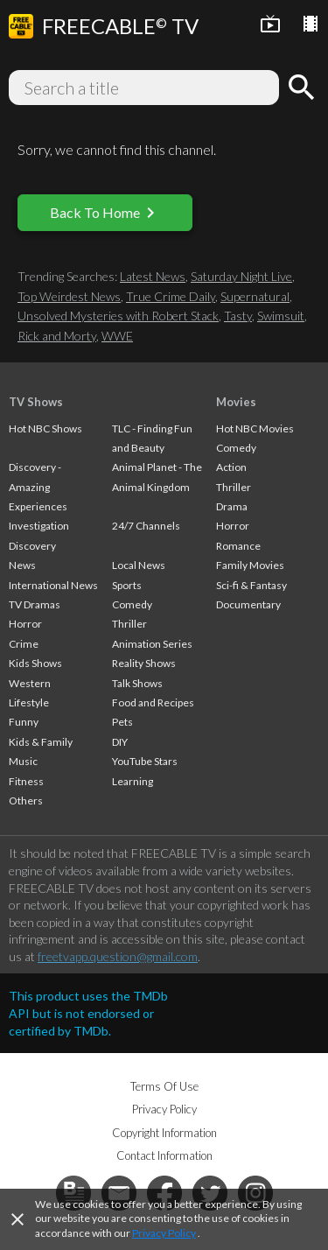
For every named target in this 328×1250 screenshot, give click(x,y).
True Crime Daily (170, 296)
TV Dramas (34, 604)
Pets (122, 721)
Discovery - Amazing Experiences (38, 486)
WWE (117, 335)
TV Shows (36, 402)
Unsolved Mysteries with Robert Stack (118, 315)
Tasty (238, 315)
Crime (23, 643)
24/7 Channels (146, 525)
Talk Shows (137, 683)
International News (53, 585)
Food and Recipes (153, 702)
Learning (132, 781)
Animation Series (152, 643)
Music (23, 761)
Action (231, 467)
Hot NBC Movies (255, 428)
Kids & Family (41, 741)
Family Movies (250, 565)
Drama (232, 506)
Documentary (248, 604)
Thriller (129, 623)
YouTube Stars (145, 761)
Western (30, 683)
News (22, 565)
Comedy (132, 604)
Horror (25, 623)
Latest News (152, 276)
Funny (23, 721)
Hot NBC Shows (45, 428)
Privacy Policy (164, 1232)
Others (26, 800)
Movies (236, 402)
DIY (120, 741)
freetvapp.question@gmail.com (118, 956)
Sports (127, 585)
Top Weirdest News (69, 296)
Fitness (26, 781)
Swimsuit (280, 315)
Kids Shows (35, 663)
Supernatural (255, 296)
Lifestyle (29, 702)
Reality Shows (144, 663)
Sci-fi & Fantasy (251, 585)
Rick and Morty (56, 335)
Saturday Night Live (241, 276)
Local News (138, 565)
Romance (238, 545)
